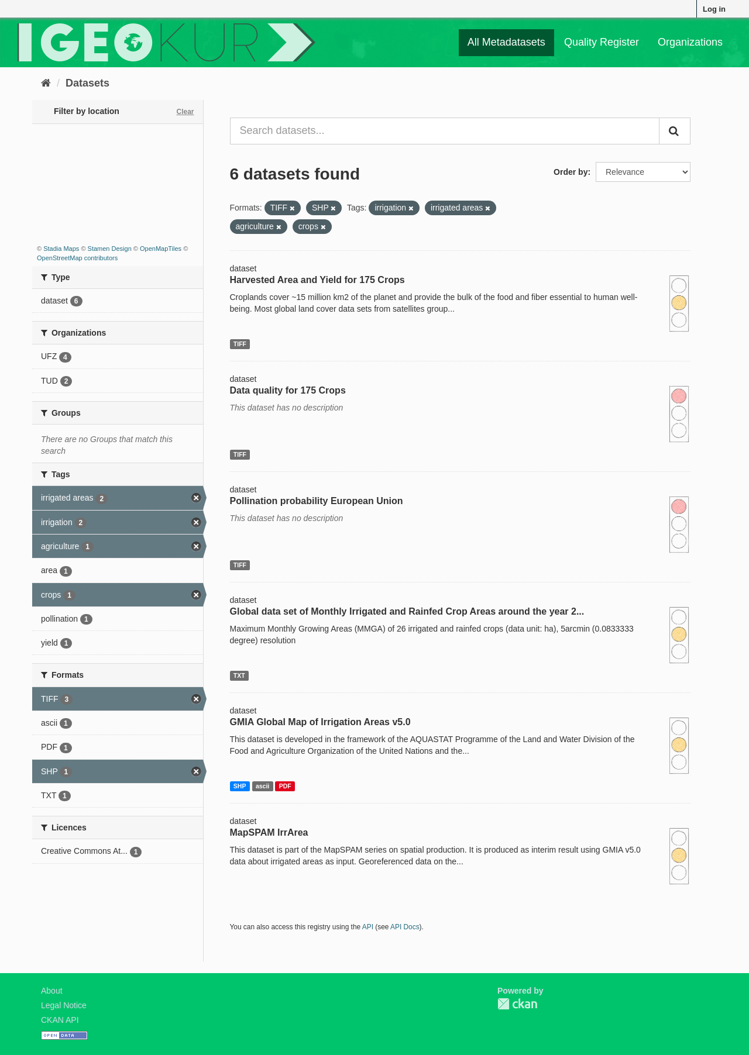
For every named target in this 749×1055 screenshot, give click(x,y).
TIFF (239, 343)
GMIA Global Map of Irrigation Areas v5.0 (320, 722)
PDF (285, 785)
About (52, 990)
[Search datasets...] (445, 131)
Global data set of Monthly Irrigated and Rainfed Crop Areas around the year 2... (407, 611)
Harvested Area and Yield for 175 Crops (317, 280)
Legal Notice (64, 1005)
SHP (239, 785)
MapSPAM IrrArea (269, 832)
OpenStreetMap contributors (77, 257)
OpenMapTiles (160, 248)
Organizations (690, 42)
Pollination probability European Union (316, 501)
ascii (262, 785)
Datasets (87, 83)
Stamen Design (110, 248)
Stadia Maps (61, 248)
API (367, 927)
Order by (570, 172)
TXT (239, 675)
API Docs (405, 927)
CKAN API (60, 1020)
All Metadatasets (506, 42)
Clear (185, 112)
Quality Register (601, 42)
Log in (714, 9)
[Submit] (674, 131)
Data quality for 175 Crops (288, 390)
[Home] (46, 83)
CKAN (517, 1004)
